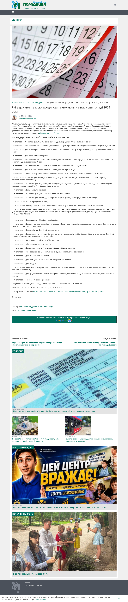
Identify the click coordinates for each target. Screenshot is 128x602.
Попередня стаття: (37, 342)
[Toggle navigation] (13, 12)
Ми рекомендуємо (36, 102)
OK (119, 598)
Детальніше (41, 599)
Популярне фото (22, 513)
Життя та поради (45, 307)
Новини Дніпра (18, 102)
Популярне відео (22, 447)
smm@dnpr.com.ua (34, 585)
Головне (21, 311)
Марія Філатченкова (27, 118)
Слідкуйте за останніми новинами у (64, 319)
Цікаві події (31, 311)
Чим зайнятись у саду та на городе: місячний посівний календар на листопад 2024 (68, 291)
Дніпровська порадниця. (49, 133)
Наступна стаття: (91, 342)
